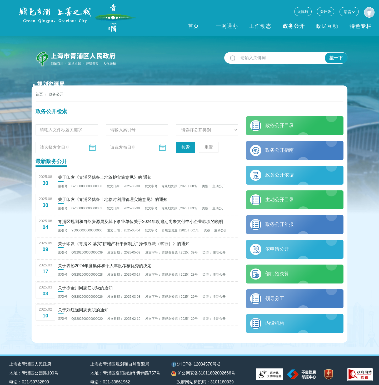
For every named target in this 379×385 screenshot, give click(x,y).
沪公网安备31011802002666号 (203, 365)
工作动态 (260, 26)
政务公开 (294, 26)
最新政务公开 (51, 153)
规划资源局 (135, 56)
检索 (185, 138)
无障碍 (302, 11)
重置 (209, 138)
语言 (349, 11)
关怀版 (325, 11)
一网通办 (227, 26)
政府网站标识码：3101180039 (206, 374)
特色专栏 (361, 26)
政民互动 (327, 26)
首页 (193, 26)
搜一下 (336, 57)
